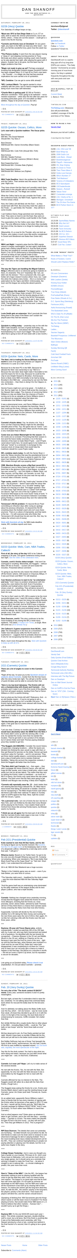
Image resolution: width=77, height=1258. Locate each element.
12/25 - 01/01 (61, 399)
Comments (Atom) (19, 1250)
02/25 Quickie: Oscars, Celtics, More (21, 127)
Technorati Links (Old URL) (61, 673)
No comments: (8, 114)
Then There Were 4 (64, 170)
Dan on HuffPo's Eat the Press (63, 688)
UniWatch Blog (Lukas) (60, 367)
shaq (53, 814)
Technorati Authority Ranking (62, 670)
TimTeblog (55, 326)
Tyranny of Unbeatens (65, 181)
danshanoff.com (57, 764)
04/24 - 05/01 (61, 523)
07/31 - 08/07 (61, 473)
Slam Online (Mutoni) (59, 342)
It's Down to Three (63, 168)
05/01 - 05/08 (61, 519)
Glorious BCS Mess (66, 239)
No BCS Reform (65, 231)
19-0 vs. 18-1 (64, 234)
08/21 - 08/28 (61, 462)
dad (52, 761)
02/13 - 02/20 (61, 599)
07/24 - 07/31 (61, 477)
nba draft (54, 795)
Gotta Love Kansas (64, 173)
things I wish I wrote (59, 829)
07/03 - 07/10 (61, 487)
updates (54, 838)
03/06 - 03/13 (61, 548)
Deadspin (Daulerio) (59, 277)
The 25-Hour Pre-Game (65, 202)
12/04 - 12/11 (61, 409)
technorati (55, 823)
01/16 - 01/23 (61, 614)
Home (24, 1245)
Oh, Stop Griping (63, 165)
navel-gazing (56, 789)
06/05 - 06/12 (61, 501)
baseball (54, 751)
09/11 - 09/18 (61, 452)
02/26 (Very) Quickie (12, 26)
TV (52, 835)
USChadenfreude (63, 186)
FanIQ (53, 351)
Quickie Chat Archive (59, 661)
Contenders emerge (64, 194)
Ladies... (54, 329)
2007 (56, 636)
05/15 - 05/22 (61, 512)
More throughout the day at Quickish (15, 105)
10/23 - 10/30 (61, 430)
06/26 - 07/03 (61, 491)
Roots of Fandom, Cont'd (61, 259)
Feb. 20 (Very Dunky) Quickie (17, 987)
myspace (54, 786)
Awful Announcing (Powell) (61, 308)
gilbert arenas (56, 773)
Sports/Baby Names (67, 221)
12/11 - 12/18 (61, 406)
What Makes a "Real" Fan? (61, 256)
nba (52, 792)
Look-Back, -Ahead (64, 157)
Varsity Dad (55, 654)
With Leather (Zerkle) (59, 280)
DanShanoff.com (57, 651)
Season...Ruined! (63, 189)
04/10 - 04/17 (61, 530)
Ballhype (54, 345)
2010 (56, 625)
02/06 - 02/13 (61, 603)
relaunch (54, 810)
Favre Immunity (65, 229)
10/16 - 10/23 (61, 434)
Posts (55, 850)
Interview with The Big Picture (62, 676)
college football (57, 758)
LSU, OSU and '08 (63, 149)
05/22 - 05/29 (61, 508)
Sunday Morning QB (59, 348)
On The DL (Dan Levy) (60, 317)
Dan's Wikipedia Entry (59, 664)
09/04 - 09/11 (61, 455)
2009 (56, 629)
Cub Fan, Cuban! (64, 245)
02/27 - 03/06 (61, 551)
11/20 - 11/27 (61, 416)
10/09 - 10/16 (61, 437)
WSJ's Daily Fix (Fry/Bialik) (61, 314)
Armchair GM (56, 357)
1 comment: (7, 827)
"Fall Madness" (62, 178)
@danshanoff (63, 29)
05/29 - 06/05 (61, 505)
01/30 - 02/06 (61, 607)
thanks (53, 826)
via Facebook (60, 43)
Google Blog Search (59, 667)
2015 (56, 381)
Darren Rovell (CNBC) (60, 363)
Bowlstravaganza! (63, 160)
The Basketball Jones (59, 311)
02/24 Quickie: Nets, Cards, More (19, 356)
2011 (56, 395)
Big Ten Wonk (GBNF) (60, 323)
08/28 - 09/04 (61, 459)
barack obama (56, 748)
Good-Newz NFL (64, 242)
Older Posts (43, 1245)
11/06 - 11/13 (61, 423)
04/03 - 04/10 (61, 533)
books (53, 755)
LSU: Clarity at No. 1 (64, 197)
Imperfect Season (66, 237)
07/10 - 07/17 (61, 484)
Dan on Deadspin (58, 679)
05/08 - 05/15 (61, 516)
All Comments (58, 855)
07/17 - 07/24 (61, 480)
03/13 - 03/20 (61, 544)
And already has (19, 625)
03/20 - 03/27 (61, 540)
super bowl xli (56, 820)
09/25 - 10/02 (61, 445)
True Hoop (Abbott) (58, 292)
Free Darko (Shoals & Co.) (61, 298)
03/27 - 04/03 (61, 537)
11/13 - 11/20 (61, 420)
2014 (56, 385)
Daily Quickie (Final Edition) (62, 658)
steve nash (55, 817)
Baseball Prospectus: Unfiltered (63, 336)
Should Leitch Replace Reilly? (63, 262)
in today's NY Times (26, 623)
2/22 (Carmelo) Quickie (14, 665)
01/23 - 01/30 (61, 610)
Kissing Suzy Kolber (59, 283)
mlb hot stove (56, 782)
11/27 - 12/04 (61, 413)
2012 (56, 392)
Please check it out (35, 963)
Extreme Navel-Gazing (60, 767)
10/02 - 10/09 (61, 441)
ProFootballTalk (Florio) (60, 295)
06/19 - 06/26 (61, 494)
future (53, 770)
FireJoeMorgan (57, 289)
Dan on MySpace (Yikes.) (63, 697)
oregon (54, 801)
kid (52, 776)
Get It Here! (56, 734)
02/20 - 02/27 (61, 555)
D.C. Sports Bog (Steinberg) (62, 301)
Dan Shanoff (38, 10)
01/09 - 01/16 (61, 617)
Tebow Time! (61, 192)
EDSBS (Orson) (57, 286)
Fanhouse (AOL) (57, 304)
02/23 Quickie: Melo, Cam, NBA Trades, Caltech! (23, 548)
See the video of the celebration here (23, 558)
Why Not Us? (64, 223)
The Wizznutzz (57, 339)
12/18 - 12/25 (61, 402)
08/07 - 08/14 (61, 469)
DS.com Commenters (59, 273)
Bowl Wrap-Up (62, 152)
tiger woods (55, 832)
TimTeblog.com (57, 108)
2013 (56, 388)
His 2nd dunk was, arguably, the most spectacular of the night (24, 1046)
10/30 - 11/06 (61, 427)
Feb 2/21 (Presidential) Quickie (18, 839)
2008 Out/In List (62, 154)
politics (53, 804)
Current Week (56, 94)
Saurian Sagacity (57, 332)
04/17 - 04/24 (61, 526)
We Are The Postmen (59, 320)
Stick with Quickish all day (12, 522)
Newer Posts (6, 1245)
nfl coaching (55, 798)
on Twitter (60, 46)
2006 (56, 639)
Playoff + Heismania (64, 162)
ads (52, 745)
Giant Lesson (64, 226)
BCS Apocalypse (63, 184)
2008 (56, 632)
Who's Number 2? (63, 176)
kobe (53, 779)
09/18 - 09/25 (61, 448)
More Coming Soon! (59, 370)
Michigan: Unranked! (64, 200)
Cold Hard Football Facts (61, 354)
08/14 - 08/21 (61, 466)
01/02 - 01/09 (61, 621)
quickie (54, 807)
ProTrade (54, 360)
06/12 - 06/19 (61, 498)
